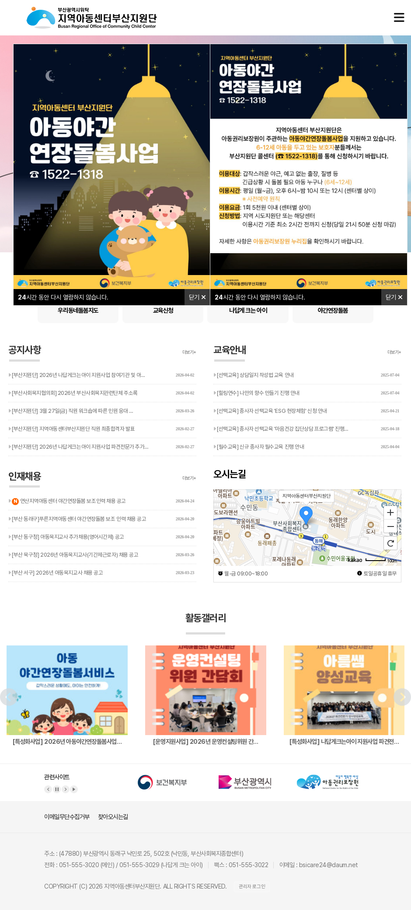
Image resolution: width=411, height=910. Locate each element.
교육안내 (229, 353)
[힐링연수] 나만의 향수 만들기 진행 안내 (306, 393)
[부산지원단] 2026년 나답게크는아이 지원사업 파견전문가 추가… (101, 447)
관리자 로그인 (252, 886)
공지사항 (24, 353)
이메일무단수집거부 (67, 816)
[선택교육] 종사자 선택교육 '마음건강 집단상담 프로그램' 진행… (306, 429)
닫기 (197, 297)
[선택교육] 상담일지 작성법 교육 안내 (306, 375)
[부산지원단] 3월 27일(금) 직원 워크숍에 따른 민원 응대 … (101, 411)
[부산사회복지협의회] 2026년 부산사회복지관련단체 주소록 (101, 393)
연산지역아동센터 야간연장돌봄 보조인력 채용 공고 (101, 499)
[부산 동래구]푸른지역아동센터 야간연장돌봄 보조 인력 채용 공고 (101, 519)
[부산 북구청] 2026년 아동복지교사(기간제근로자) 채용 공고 (101, 555)
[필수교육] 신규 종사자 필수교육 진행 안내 (306, 447)
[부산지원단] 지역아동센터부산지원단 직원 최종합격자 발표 (101, 429)
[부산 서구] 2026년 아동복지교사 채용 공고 (101, 572)
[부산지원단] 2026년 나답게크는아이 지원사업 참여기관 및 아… (101, 375)
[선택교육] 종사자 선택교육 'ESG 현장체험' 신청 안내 (306, 411)
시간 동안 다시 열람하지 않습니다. (63, 297)
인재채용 (24, 479)
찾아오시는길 (113, 816)
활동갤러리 (205, 623)
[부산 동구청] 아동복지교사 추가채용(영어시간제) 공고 (101, 537)
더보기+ (189, 352)
